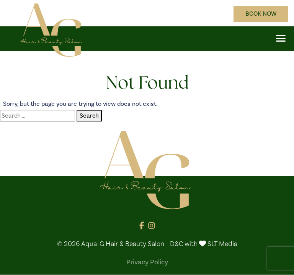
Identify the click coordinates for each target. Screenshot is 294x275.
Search (89, 115)
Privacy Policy (147, 262)
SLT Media (222, 243)
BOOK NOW (260, 13)
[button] (280, 38)
